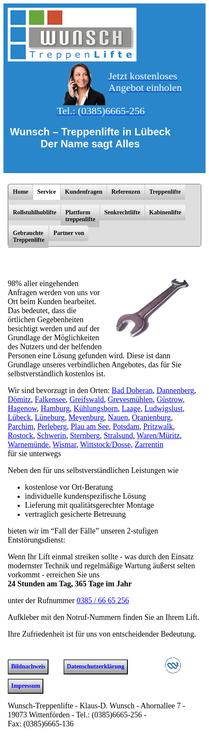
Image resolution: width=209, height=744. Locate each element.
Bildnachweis (28, 666)
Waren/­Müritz (158, 435)
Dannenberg (175, 390)
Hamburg (55, 408)
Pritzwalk (158, 426)
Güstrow (170, 399)
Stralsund (118, 435)
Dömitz (19, 399)
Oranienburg (151, 417)
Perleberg (52, 426)
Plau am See (90, 426)
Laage (130, 408)
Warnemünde (28, 444)
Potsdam (126, 426)
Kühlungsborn (95, 408)
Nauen (118, 417)
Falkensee (50, 399)
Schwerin (51, 435)
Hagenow (22, 408)
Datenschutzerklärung (95, 666)
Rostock (20, 435)
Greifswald (87, 399)
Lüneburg (50, 417)
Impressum (25, 686)
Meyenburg (86, 417)
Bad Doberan (132, 390)
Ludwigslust (163, 408)
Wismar (64, 444)
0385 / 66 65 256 (102, 600)
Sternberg (85, 435)
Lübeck (19, 417)
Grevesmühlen (130, 399)
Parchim (20, 426)
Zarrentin (149, 444)
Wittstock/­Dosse (105, 444)
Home (20, 192)
